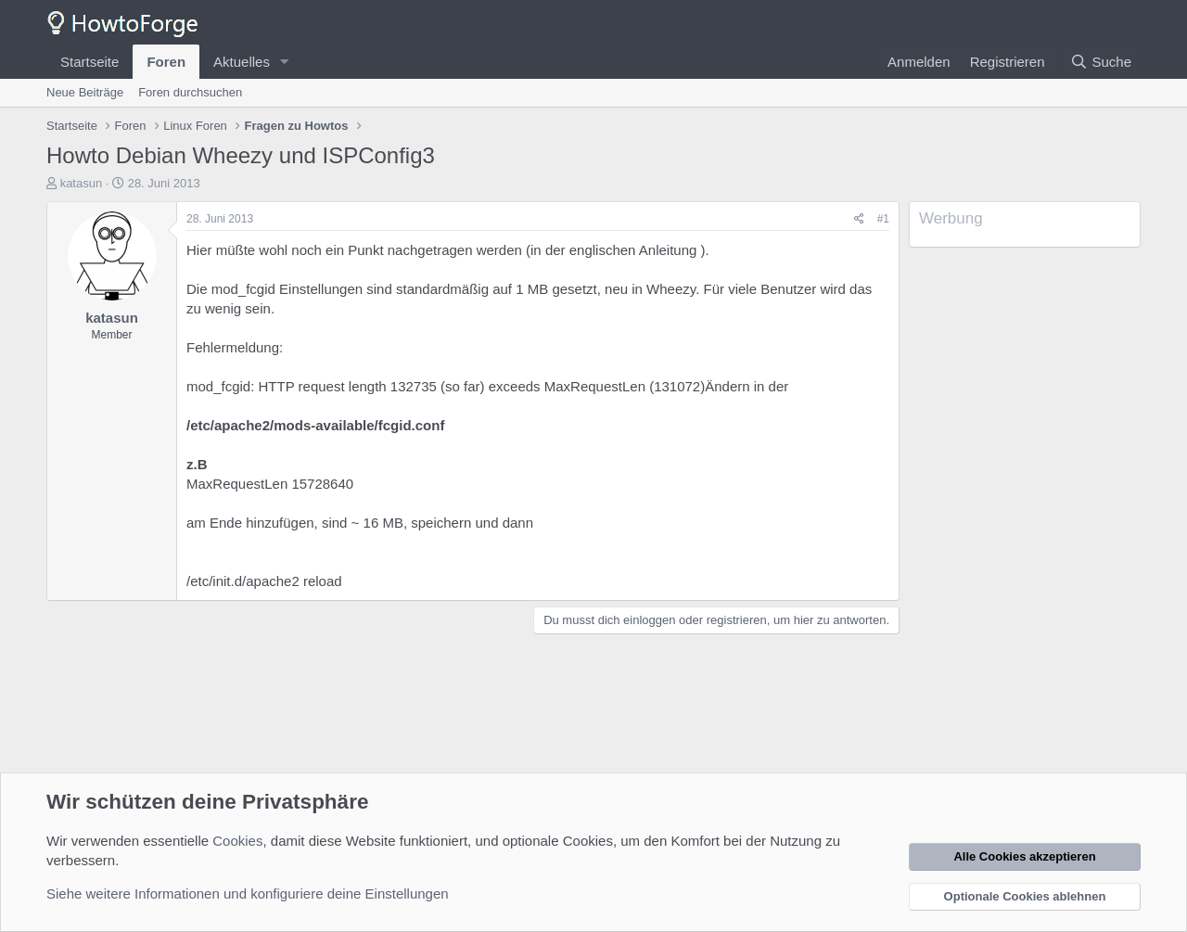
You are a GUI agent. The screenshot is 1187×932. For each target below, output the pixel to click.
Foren (166, 62)
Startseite (89, 62)
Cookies (237, 841)
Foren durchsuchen (190, 92)
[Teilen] (859, 219)
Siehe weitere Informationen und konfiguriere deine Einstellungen (247, 893)
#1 (883, 218)
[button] (285, 62)
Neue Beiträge (84, 92)
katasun (81, 183)
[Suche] (1101, 62)
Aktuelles (241, 62)
